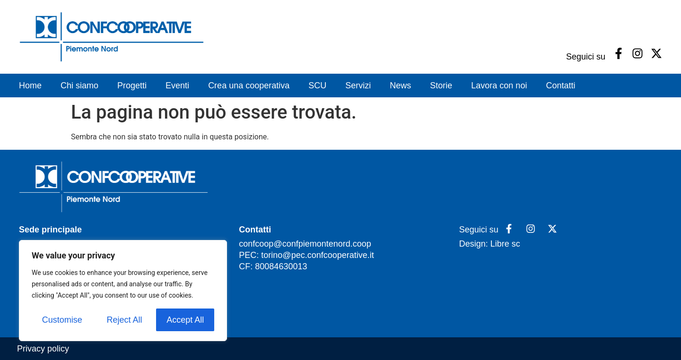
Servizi (358, 85)
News (400, 85)
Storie (441, 85)
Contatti (560, 85)
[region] (123, 290)
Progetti (132, 85)
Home (30, 85)
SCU (317, 85)
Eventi (177, 85)
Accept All (185, 320)
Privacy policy (43, 348)
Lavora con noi (499, 85)
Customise (62, 320)
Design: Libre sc (489, 244)
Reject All (124, 320)
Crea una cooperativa (248, 85)
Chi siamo (79, 85)
